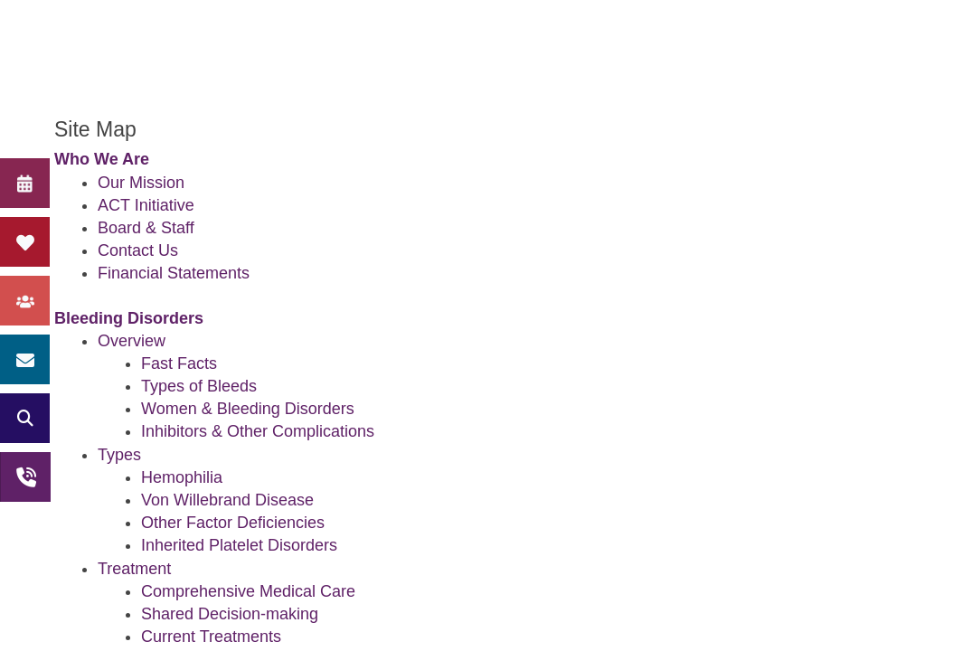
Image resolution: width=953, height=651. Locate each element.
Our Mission (141, 183)
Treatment (134, 569)
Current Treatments (211, 636)
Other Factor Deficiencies (233, 523)
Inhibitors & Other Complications (257, 431)
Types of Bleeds (199, 386)
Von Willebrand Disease (227, 500)
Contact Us (138, 250)
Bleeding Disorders (128, 318)
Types (119, 455)
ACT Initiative (146, 205)
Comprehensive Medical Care (248, 591)
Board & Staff (146, 228)
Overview (131, 341)
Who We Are (101, 159)
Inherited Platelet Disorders (239, 545)
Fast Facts (179, 363)
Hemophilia (181, 477)
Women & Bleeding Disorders (247, 409)
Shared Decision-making (229, 614)
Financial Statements (174, 273)
